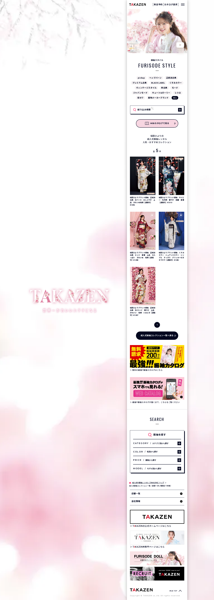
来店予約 (158, 4)
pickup (141, 78)
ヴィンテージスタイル (146, 88)
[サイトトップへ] (141, 590)
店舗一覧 (135, 493)
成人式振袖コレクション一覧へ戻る (157, 335)
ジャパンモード (140, 93)
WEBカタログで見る (157, 123)
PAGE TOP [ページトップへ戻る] (173, 591)
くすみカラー (175, 83)
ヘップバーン (155, 78)
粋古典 (164, 88)
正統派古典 (171, 78)
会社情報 (135, 501)
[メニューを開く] (182, 4)
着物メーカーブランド (158, 98)
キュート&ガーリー (161, 93)
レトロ (178, 93)
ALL (175, 98)
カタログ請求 (170, 4)
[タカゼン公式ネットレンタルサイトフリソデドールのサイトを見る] (157, 558)
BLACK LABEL (158, 83)
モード (175, 88)
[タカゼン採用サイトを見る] (157, 574)
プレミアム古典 (139, 83)
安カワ (140, 98)
